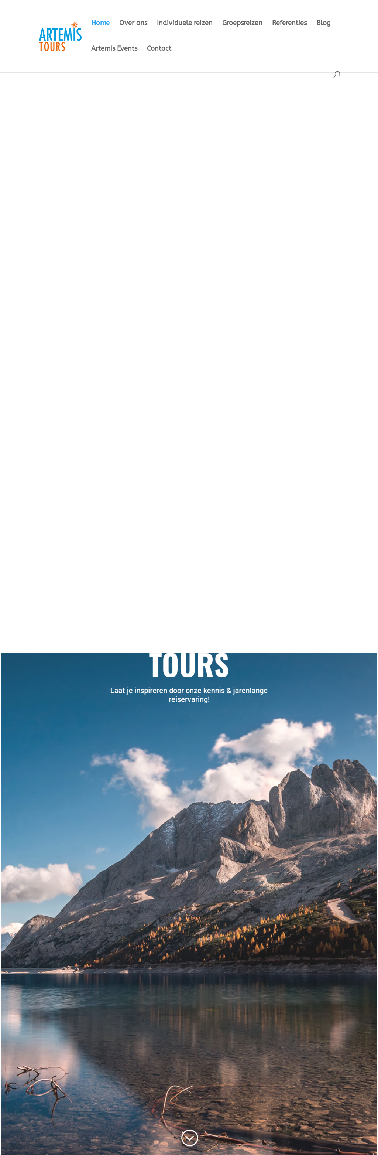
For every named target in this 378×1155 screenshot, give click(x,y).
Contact (159, 49)
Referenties (289, 23)
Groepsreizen (242, 23)
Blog (323, 23)
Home (100, 23)
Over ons (133, 23)
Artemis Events (114, 49)
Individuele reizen (185, 23)
